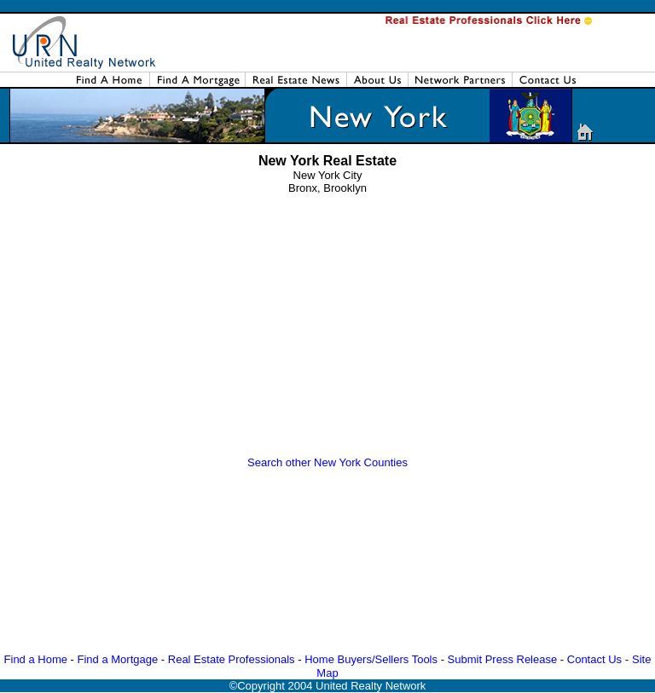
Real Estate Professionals (231, 659)
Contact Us (594, 659)
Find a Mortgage (118, 659)
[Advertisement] (331, 329)
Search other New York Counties (327, 462)
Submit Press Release (503, 659)
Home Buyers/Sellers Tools (371, 659)
